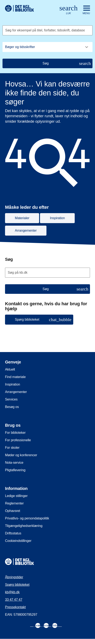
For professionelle (18, 440)
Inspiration (12, 384)
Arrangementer (16, 392)
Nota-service (14, 462)
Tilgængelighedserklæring (23, 526)
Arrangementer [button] (26, 230)
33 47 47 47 (13, 599)
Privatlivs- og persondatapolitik (27, 518)
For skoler (12, 447)
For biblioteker (15, 432)
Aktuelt (10, 369)
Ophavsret (12, 511)
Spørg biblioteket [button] (43, 319)
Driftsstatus (13, 533)
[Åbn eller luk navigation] (86, 10)
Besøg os (12, 407)
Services (11, 399)
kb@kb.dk (12, 592)
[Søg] (47, 63)
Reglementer (14, 503)
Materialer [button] (22, 218)
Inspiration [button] (57, 218)
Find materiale (15, 377)
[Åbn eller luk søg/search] (68, 10)
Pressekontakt (15, 607)
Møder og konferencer (21, 455)
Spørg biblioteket (17, 584)
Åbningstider (14, 577)
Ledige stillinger (16, 496)
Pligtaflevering (15, 470)
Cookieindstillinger (18, 541)
